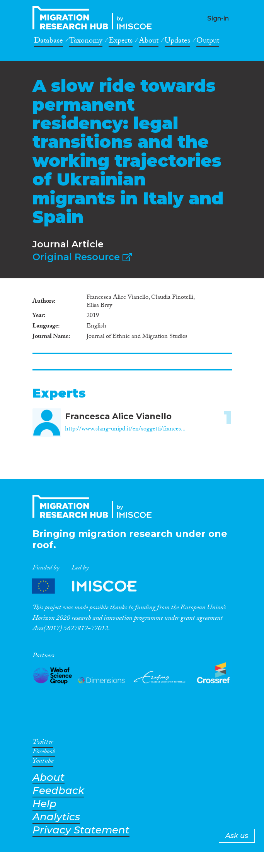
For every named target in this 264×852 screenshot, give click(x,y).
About (148, 42)
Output (207, 42)
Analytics (56, 817)
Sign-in (218, 18)
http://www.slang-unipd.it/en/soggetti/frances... (125, 429)
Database (48, 42)
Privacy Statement (80, 830)
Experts (121, 42)
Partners (90, 586)
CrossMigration (94, 17)
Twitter (42, 743)
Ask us (236, 835)
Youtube (42, 762)
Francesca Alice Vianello (118, 416)
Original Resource (82, 256)
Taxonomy (85, 42)
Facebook (43, 753)
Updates (177, 42)
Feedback (58, 791)
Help (44, 804)
